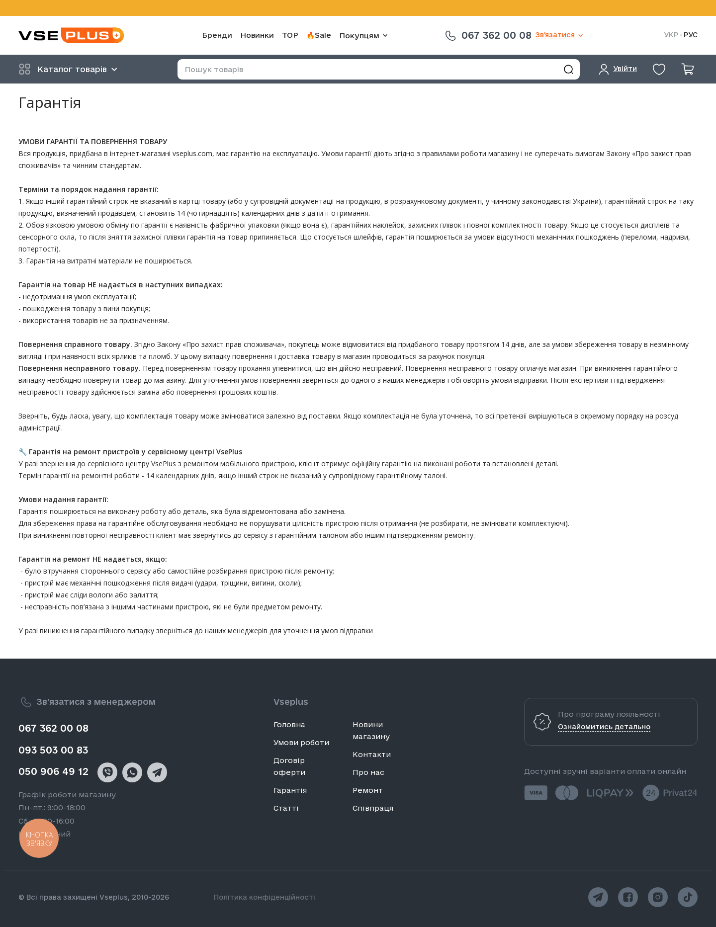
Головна (289, 724)
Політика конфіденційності (264, 897)
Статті (286, 808)
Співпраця (373, 808)
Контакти (372, 754)
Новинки (257, 35)
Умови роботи (301, 742)
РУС (691, 35)
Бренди (217, 35)
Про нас (368, 772)
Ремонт (368, 790)
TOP (290, 35)
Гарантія (290, 790)
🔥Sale (318, 35)
